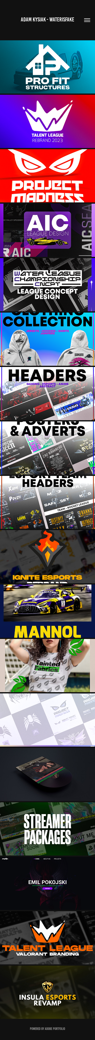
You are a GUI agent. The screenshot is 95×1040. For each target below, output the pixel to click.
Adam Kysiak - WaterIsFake (47, 19)
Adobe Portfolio (55, 1029)
